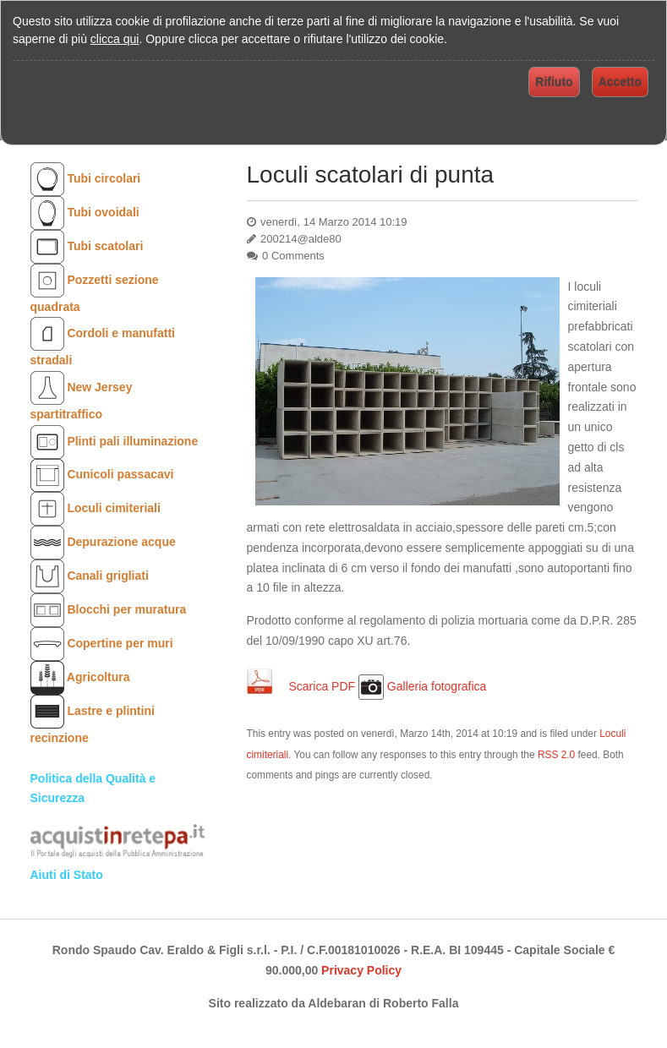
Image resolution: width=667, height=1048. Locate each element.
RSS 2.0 (556, 755)
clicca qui (114, 39)
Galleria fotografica (437, 686)
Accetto (620, 82)
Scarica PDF (323, 686)
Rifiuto (553, 82)
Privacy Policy (361, 970)
